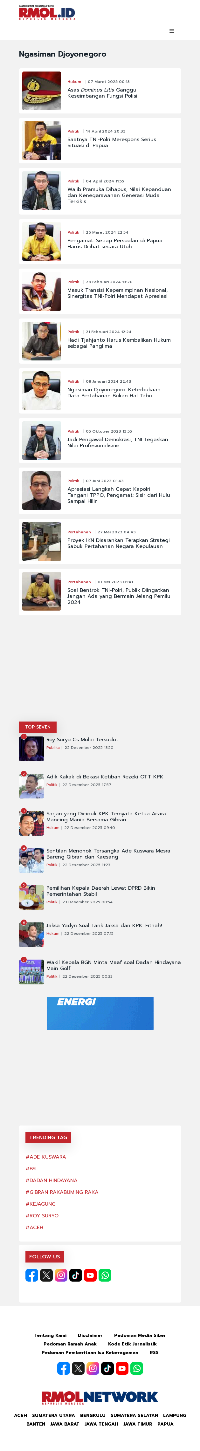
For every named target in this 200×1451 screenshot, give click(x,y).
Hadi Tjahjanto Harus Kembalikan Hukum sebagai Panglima (119, 343)
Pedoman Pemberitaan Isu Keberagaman (90, 1352)
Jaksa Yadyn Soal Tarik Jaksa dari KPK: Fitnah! (104, 926)
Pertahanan (79, 532)
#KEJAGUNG (40, 1204)
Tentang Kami (50, 1335)
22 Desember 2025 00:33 (87, 976)
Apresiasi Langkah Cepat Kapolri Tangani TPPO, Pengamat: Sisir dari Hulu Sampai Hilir (118, 495)
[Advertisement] (100, 673)
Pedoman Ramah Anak (70, 1344)
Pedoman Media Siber (140, 1335)
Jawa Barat (64, 1424)
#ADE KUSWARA (45, 1157)
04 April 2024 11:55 (105, 181)
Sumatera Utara (53, 1415)
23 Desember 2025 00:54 (87, 902)
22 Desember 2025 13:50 (89, 747)
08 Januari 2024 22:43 (108, 381)
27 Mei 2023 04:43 (117, 532)
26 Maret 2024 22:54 (107, 232)
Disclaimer (90, 1335)
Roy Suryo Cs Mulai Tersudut (82, 740)
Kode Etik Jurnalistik (132, 1344)
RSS (154, 1352)
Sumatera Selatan (134, 1415)
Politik (73, 131)
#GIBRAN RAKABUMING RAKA (62, 1192)
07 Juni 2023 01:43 (105, 481)
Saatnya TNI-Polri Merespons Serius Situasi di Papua (111, 143)
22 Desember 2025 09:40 (89, 828)
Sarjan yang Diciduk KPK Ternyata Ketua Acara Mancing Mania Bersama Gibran (106, 817)
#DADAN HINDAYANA (51, 1180)
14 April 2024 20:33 (106, 131)
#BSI (31, 1169)
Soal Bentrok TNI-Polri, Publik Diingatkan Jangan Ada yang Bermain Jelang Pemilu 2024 (118, 596)
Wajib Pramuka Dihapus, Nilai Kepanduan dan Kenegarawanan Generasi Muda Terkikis (119, 196)
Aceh (20, 1415)
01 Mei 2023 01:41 (115, 582)
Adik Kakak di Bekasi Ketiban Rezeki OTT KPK (104, 777)
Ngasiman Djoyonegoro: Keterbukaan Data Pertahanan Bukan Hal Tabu (114, 393)
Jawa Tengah (101, 1424)
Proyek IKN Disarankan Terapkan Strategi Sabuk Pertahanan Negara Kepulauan (118, 543)
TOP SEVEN (38, 727)
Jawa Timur (137, 1424)
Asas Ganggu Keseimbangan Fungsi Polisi (102, 93)
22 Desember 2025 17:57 (86, 785)
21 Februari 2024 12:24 (109, 332)
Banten (35, 1424)
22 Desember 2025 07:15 (89, 933)
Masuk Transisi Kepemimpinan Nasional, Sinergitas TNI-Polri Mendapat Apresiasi (117, 293)
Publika (53, 747)
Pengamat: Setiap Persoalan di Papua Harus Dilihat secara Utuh (114, 244)
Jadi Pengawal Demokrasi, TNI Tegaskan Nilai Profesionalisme (117, 443)
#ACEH (34, 1227)
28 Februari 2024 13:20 (109, 282)
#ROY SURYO (42, 1216)
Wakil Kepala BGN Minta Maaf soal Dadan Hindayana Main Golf (113, 966)
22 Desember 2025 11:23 (86, 865)
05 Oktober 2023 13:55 (109, 431)
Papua (165, 1424)
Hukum (74, 82)
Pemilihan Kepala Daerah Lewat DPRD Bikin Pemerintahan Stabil (100, 891)
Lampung (174, 1415)
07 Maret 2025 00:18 (109, 82)
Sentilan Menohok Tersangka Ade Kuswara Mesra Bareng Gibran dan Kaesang (108, 854)
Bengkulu (93, 1415)
